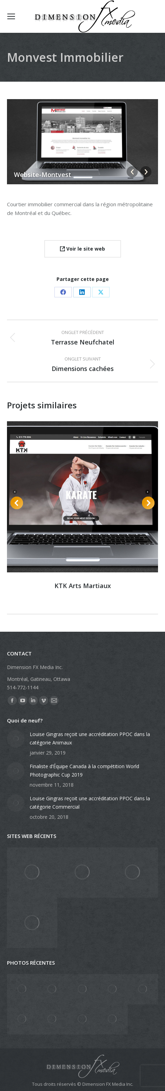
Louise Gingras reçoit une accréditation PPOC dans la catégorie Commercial (90, 802)
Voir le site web (82, 248)
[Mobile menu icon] (11, 16)
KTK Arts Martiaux (82, 585)
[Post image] (15, 739)
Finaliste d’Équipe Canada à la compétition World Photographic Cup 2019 (84, 770)
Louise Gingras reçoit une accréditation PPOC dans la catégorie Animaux (90, 738)
